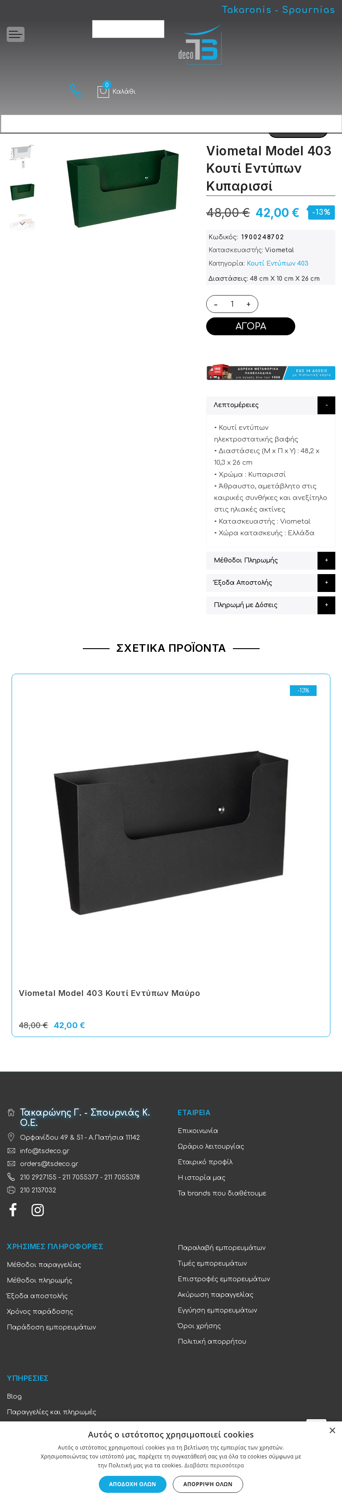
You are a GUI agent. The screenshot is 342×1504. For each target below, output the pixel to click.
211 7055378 (122, 1177)
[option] (22, 192)
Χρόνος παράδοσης (40, 1311)
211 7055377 (80, 1177)
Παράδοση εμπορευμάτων (51, 1327)
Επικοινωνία (198, 1131)
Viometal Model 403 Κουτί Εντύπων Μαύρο (109, 993)
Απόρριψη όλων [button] (207, 1484)
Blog (14, 1396)
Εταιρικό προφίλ (205, 1162)
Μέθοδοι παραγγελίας (44, 1265)
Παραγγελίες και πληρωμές (51, 1412)
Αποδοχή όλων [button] (132, 1484)
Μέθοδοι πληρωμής (39, 1280)
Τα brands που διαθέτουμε (222, 1193)
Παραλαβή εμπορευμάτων (221, 1248)
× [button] (332, 1431)
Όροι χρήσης (199, 1326)
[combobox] (128, 29)
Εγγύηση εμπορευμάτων (217, 1310)
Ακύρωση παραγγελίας (215, 1295)
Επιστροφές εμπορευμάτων (224, 1279)
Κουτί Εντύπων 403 (278, 263)
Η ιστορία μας (201, 1178)
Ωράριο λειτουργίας (211, 1146)
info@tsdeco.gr (44, 1151)
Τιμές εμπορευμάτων (212, 1263)
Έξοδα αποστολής (37, 1296)
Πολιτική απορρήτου (212, 1341)
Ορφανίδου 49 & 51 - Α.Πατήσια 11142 (80, 1137)
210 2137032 (38, 1190)
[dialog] (171, 1462)
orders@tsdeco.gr (49, 1164)
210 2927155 (38, 1177)
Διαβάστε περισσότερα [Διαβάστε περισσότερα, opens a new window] (214, 1465)
